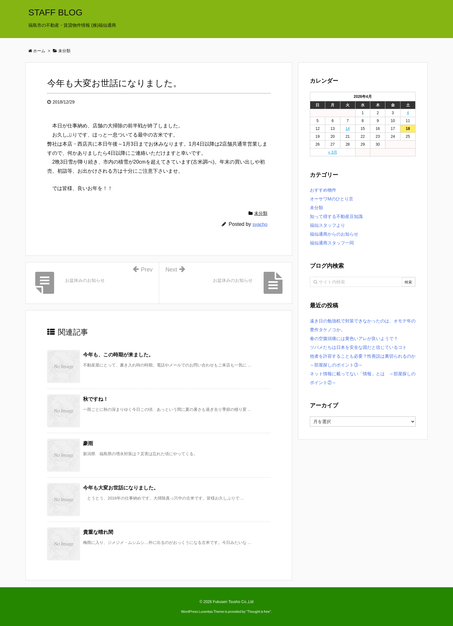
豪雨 (88, 443)
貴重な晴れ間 (98, 532)
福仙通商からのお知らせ (334, 234)
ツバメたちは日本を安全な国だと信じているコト (358, 347)
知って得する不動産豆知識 (336, 216)
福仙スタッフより (327, 225)
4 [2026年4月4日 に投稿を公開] (408, 113)
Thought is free (258, 611)
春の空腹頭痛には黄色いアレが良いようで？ (354, 338)
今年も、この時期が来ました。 (118, 354)
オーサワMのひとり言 (331, 198)
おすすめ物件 (323, 190)
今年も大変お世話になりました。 (121, 487)
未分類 (260, 213)
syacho (259, 224)
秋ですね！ (95, 399)
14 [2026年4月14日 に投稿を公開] (347, 128)
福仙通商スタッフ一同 (332, 242)
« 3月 (332, 152)
